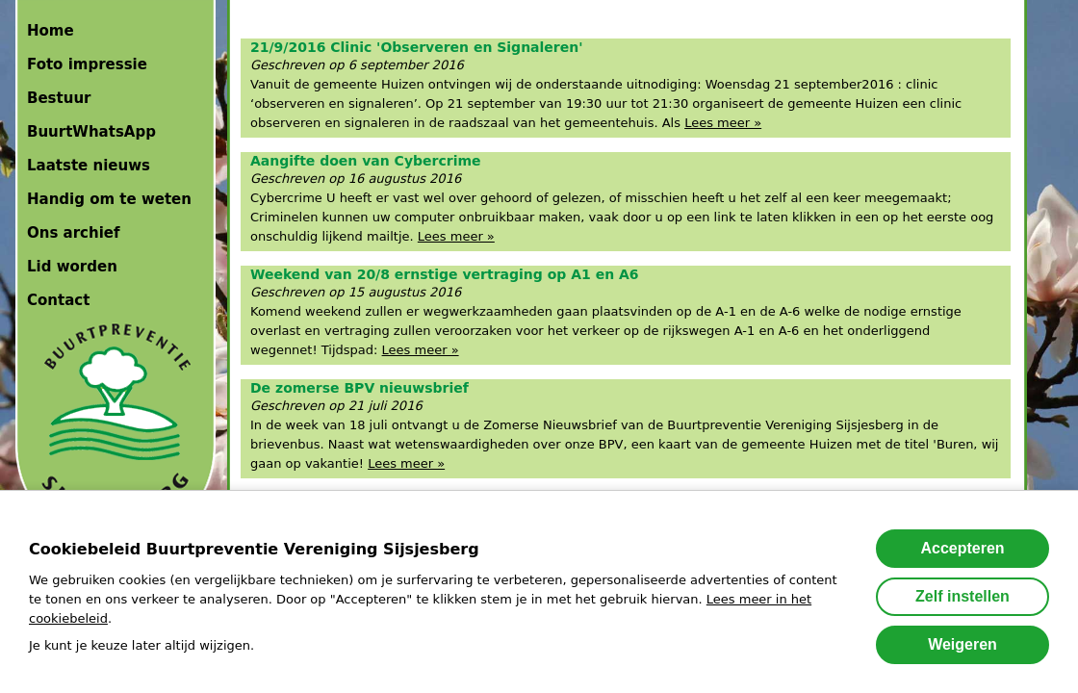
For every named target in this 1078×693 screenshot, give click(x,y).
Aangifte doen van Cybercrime (365, 160)
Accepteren (962, 548)
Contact (58, 300)
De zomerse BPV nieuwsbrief (359, 388)
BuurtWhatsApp (91, 132)
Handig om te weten (109, 199)
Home (50, 30)
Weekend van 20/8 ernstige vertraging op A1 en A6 (444, 274)
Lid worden (72, 266)
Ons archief (73, 233)
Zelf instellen (962, 596)
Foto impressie (87, 64)
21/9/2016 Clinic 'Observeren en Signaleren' (416, 47)
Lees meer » (722, 123)
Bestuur (58, 98)
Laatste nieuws (88, 165)
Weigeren (962, 644)
